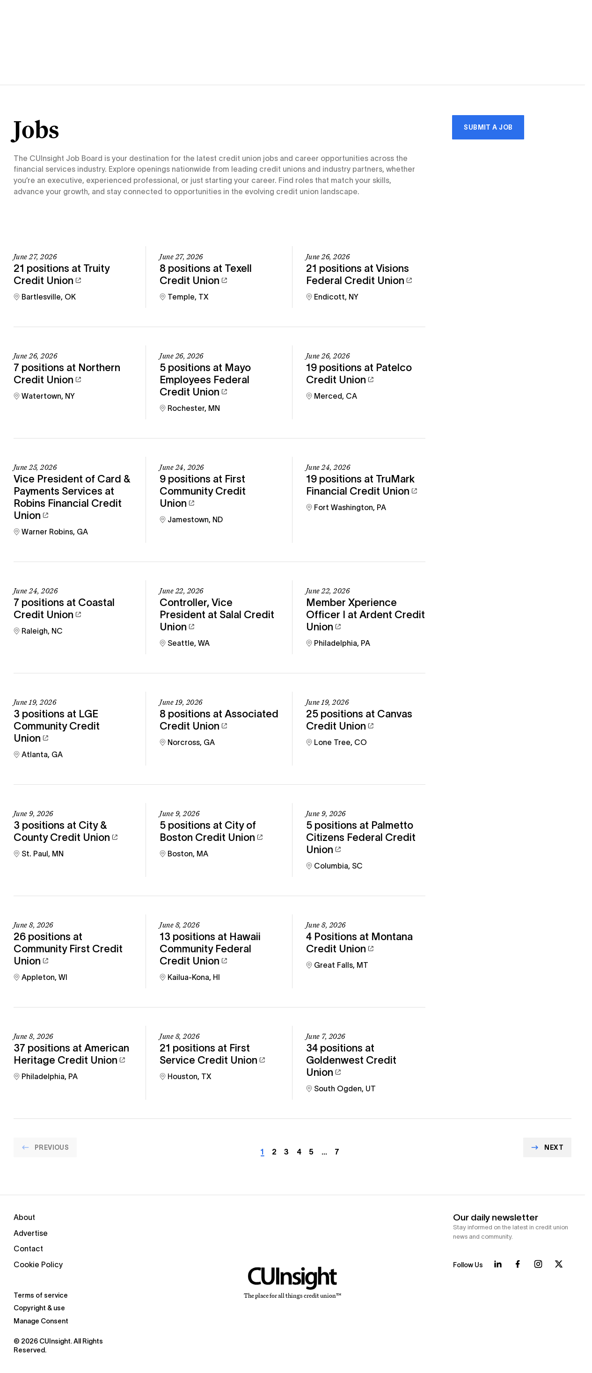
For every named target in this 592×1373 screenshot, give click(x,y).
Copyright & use (39, 1308)
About (24, 1217)
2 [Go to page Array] (274, 1151)
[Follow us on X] (558, 1264)
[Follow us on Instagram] (538, 1264)
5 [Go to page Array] (311, 1151)
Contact (28, 1249)
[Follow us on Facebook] (517, 1264)
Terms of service (41, 1295)
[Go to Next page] (547, 1147)
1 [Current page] (262, 1151)
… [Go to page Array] (324, 1151)
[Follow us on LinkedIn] (498, 1264)
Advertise (31, 1233)
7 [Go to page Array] (337, 1151)
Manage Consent (41, 1321)
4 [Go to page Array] (299, 1151)
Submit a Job (488, 127)
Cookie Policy (38, 1265)
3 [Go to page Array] (286, 1151)
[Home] (292, 1283)
